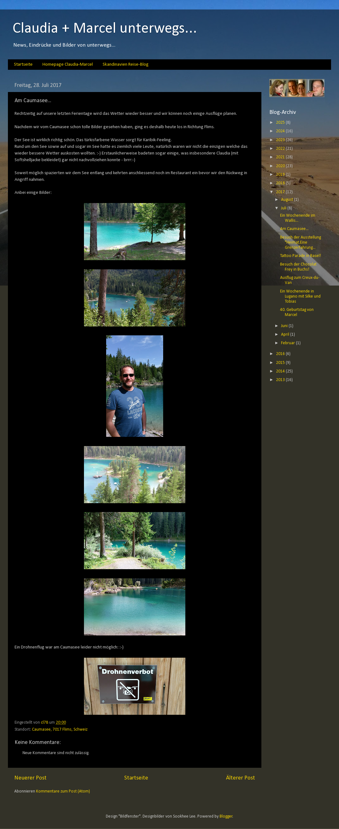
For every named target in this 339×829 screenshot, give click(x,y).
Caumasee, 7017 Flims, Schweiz (59, 729)
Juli (284, 208)
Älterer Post (240, 778)
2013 (281, 380)
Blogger (226, 816)
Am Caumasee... (294, 229)
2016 (281, 354)
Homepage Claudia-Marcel (67, 64)
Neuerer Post (30, 778)
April (285, 334)
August (287, 200)
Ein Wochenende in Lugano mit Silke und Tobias (300, 296)
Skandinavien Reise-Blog (126, 64)
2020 (281, 166)
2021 (281, 157)
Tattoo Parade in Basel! (300, 256)
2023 (281, 140)
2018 (281, 183)
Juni (285, 326)
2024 (281, 131)
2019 (281, 175)
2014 (281, 371)
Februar (288, 343)
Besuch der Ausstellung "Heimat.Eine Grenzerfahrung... (300, 242)
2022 (281, 149)
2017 (281, 192)
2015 (281, 363)
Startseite (23, 64)
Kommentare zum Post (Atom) (63, 791)
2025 (281, 123)
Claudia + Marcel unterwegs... (105, 28)
